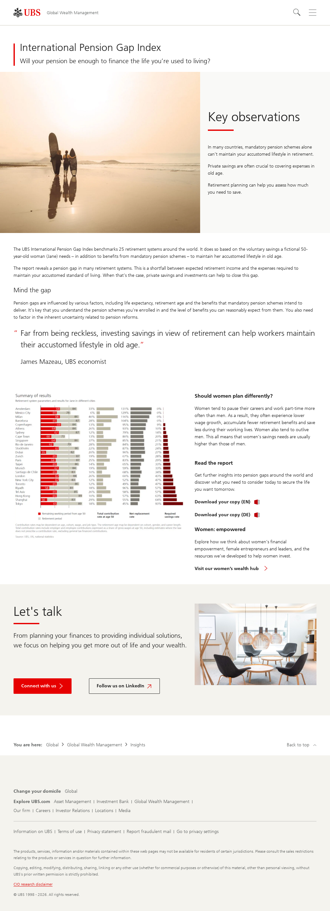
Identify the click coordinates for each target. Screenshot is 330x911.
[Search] (297, 12)
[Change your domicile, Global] (71, 791)
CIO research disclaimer (33, 884)
